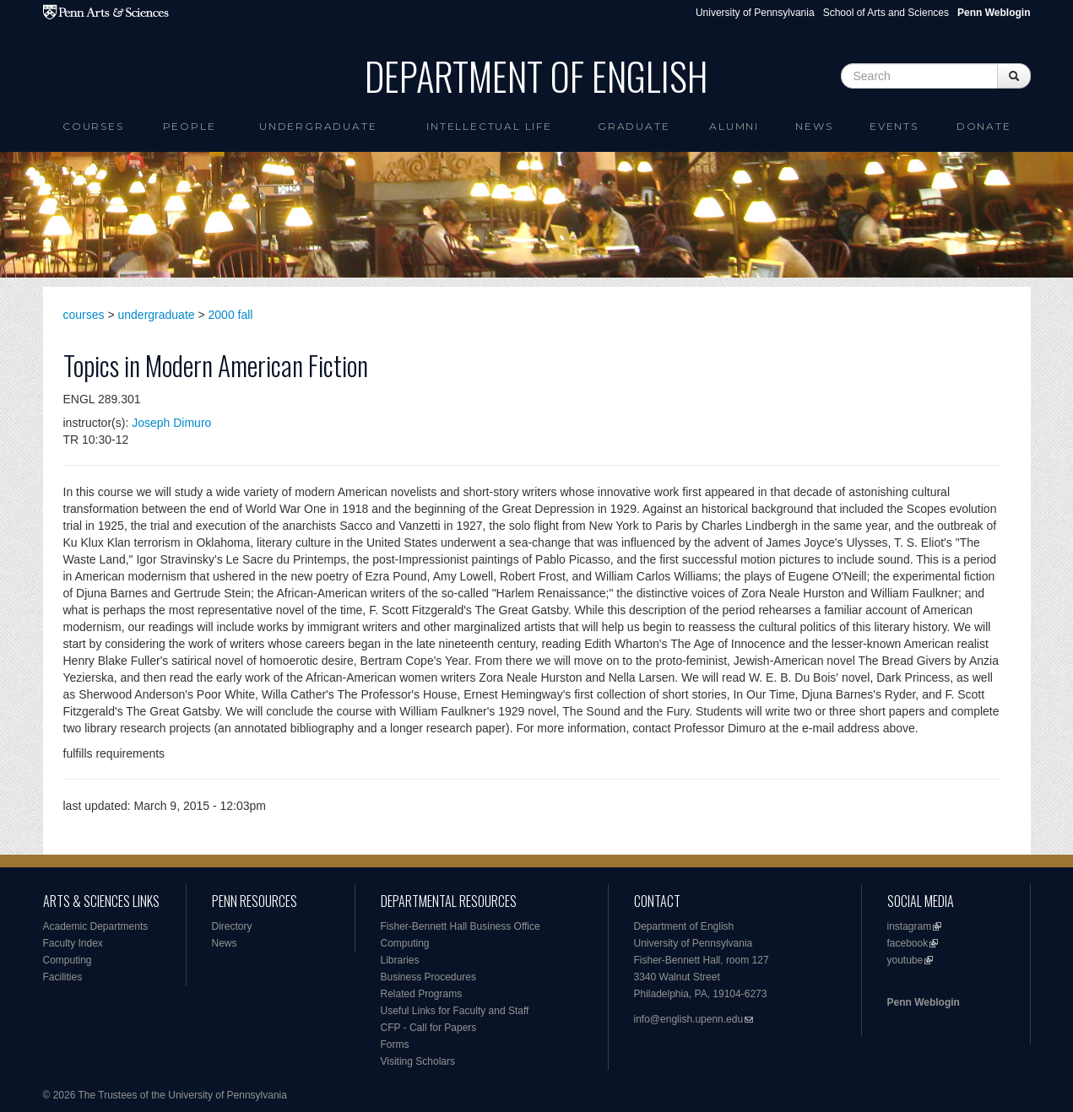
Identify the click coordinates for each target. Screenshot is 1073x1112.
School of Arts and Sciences (886, 13)
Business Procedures (428, 977)
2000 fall (231, 314)
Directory (232, 926)
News (813, 126)
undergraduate (156, 314)
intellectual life (489, 126)
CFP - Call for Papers (429, 1028)
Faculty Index (73, 943)
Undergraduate (318, 126)
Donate (983, 126)
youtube (905, 960)
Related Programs (422, 994)
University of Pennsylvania (755, 13)
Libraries (400, 960)
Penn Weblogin (923, 1002)
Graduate (633, 126)
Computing (67, 960)
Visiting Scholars (418, 1061)
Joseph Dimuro (171, 422)
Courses (93, 126)
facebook (908, 943)
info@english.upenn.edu (689, 1019)
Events (894, 126)
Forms (395, 1044)
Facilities (63, 977)
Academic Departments (96, 926)
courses (84, 314)
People (189, 126)
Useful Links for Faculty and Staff (455, 1011)
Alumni (734, 126)
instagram (909, 926)
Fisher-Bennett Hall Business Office (460, 926)
